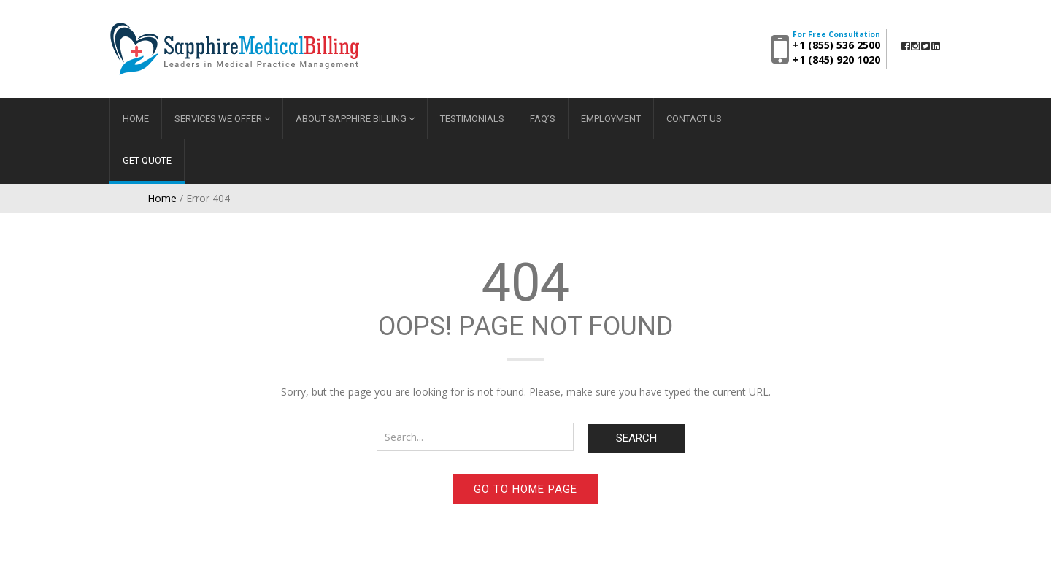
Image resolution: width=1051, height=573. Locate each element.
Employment (611, 118)
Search (636, 438)
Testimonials (472, 118)
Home (136, 118)
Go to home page (525, 489)
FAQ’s (542, 118)
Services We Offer (218, 118)
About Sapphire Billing (351, 118)
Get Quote (147, 160)
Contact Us (694, 118)
